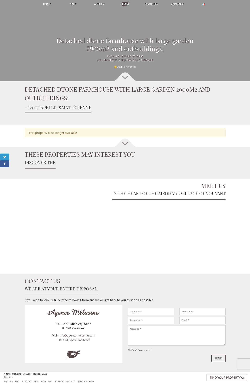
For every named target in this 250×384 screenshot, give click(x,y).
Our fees (8, 377)
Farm (36, 381)
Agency (99, 4)
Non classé (59, 381)
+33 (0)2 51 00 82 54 (76, 340)
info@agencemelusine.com (77, 335)
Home (47, 4)
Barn (17, 381)
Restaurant (70, 381)
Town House (89, 381)
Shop (80, 381)
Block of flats (26, 381)
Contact (177, 4)
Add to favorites (126, 66)
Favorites (151, 4)
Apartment (8, 381)
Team (125, 4)
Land (50, 381)
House (43, 381)
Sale (73, 4)
